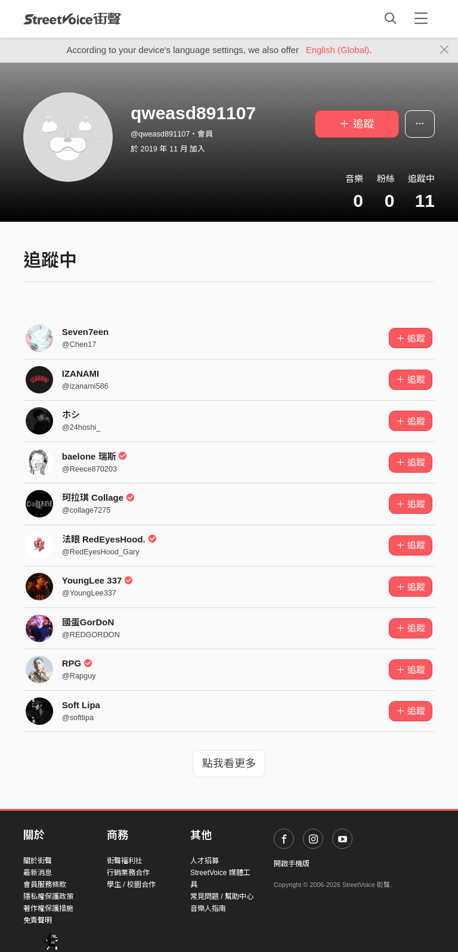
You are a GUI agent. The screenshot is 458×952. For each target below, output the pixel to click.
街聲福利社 (125, 861)
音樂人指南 (208, 908)
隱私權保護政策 (48, 896)
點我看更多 (229, 764)
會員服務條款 (44, 884)
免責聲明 (37, 920)
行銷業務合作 (128, 873)
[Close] (444, 50)
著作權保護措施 (48, 908)
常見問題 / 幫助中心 (221, 896)
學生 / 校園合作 (131, 884)
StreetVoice (72, 18)
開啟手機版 (292, 864)
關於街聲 (37, 861)
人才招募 (204, 861)
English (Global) (338, 50)
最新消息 (37, 873)
